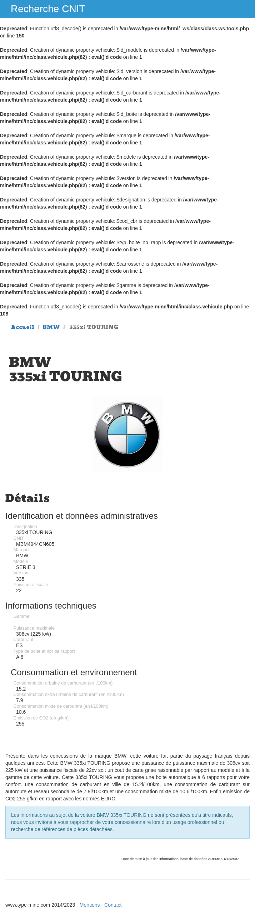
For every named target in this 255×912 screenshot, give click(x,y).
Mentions (90, 905)
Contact (112, 905)
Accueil (22, 327)
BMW (51, 327)
